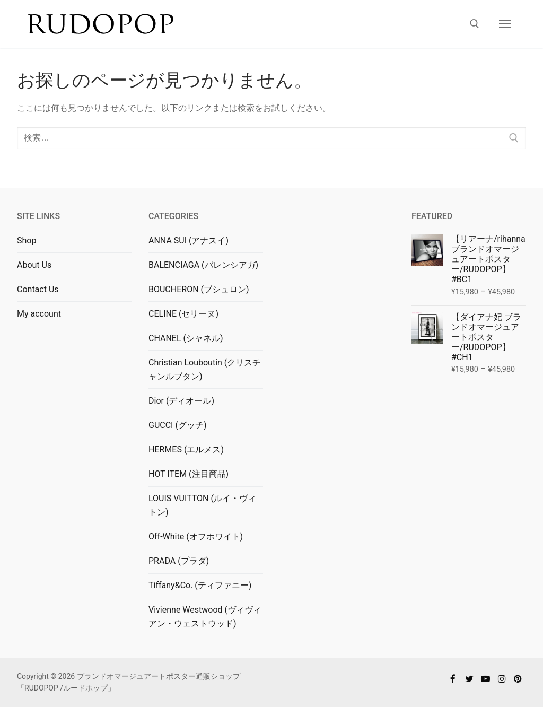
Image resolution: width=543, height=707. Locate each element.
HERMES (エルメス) (186, 449)
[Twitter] (469, 678)
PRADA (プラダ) (178, 561)
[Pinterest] (518, 678)
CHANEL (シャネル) (185, 338)
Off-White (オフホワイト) (195, 536)
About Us (34, 265)
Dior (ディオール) (181, 401)
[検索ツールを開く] (474, 24)
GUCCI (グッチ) (177, 425)
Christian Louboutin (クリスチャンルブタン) (204, 369)
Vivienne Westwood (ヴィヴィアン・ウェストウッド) (204, 617)
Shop (26, 240)
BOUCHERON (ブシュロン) (198, 289)
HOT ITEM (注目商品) (188, 474)
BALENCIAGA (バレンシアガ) (203, 265)
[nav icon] (505, 24)
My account (39, 314)
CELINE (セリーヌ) (183, 314)
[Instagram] (502, 678)
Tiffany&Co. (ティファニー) (199, 585)
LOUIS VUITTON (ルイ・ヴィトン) (202, 505)
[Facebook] (453, 678)
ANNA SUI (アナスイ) (188, 240)
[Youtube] (485, 678)
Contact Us (38, 289)
